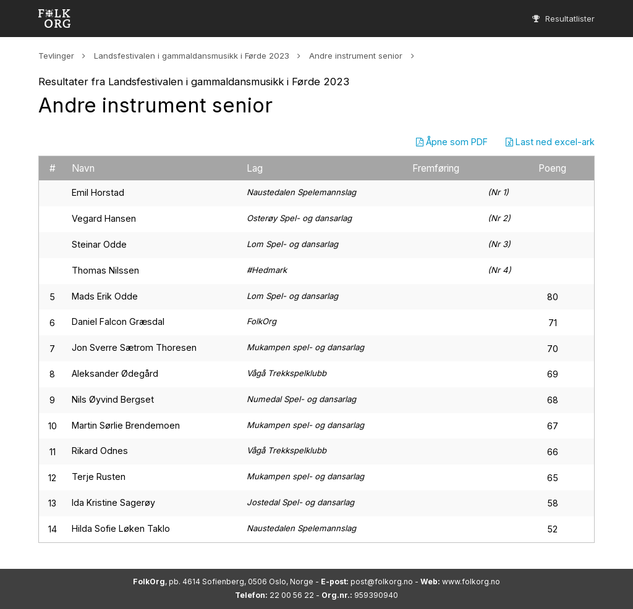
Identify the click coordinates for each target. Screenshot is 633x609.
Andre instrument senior (355, 56)
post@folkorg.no (381, 581)
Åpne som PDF (452, 141)
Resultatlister (563, 18)
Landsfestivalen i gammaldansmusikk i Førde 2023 (191, 56)
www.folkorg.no (471, 581)
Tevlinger (56, 56)
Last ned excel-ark (550, 141)
